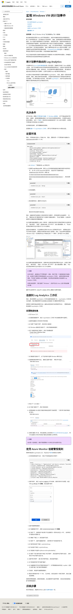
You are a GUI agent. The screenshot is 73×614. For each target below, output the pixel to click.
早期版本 (4, 609)
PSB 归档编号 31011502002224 (26, 607)
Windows (42, 11)
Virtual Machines (34, 11)
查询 (51, 452)
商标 (40, 609)
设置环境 (29, 26)
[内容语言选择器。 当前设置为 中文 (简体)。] (6, 603)
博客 (9, 609)
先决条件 (29, 24)
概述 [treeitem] (4, 16)
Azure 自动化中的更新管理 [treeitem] (10, 67)
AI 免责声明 (64, 607)
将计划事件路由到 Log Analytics (35, 22)
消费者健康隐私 (26, 609)
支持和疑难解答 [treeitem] (7, 105)
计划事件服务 (49, 589)
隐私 (38, 607)
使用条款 (35, 609)
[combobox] (12, 11)
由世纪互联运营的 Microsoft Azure (50, 607)
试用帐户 (68, 6)
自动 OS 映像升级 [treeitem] (8, 55)
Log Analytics (55, 78)
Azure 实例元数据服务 (40, 65)
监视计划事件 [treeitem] (11, 87)
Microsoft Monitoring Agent (60, 433)
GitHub (32, 165)
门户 (62, 6)
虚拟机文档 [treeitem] (5, 14)
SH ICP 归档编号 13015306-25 (9, 607)
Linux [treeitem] (8, 80)
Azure (27, 11)
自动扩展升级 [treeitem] (7, 64)
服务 (40, 120)
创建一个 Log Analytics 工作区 (38, 128)
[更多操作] (69, 11)
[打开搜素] (69, 2)
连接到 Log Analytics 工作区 (34, 28)
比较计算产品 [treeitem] (6, 19)
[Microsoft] (3, 2)
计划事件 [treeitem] (10, 85)
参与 (14, 609)
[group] (50, 470)
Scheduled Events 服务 (54, 49)
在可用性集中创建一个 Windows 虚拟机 (47, 116)
